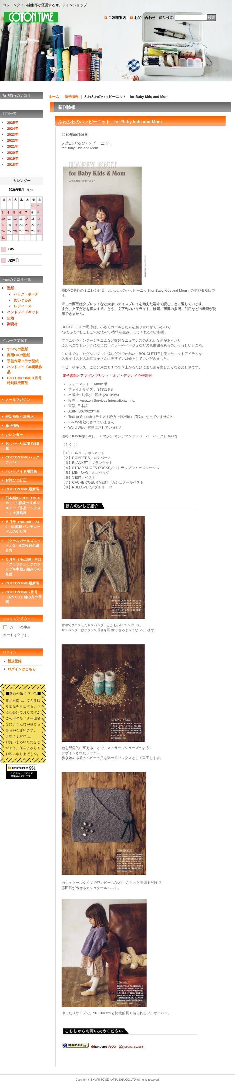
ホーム (54, 97)
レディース (22, 306)
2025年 (12, 123)
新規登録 (15, 661)
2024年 (12, 129)
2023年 (12, 134)
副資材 (12, 324)
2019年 (12, 159)
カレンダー (14, 434)
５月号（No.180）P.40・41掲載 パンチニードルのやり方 (22, 527)
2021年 (12, 146)
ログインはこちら (22, 669)
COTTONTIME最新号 (22, 489)
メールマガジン (17, 400)
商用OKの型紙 (18, 355)
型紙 (10, 288)
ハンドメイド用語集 (21, 471)
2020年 (12, 153)
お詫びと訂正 (15, 480)
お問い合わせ (144, 18)
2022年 (12, 140)
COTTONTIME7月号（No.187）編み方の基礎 (23, 597)
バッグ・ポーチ (26, 294)
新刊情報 (12, 426)
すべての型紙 (17, 349)
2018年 (12, 164)
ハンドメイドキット (23, 312)
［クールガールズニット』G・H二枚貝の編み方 (23, 546)
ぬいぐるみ (22, 300)
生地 (10, 318)
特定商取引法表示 (19, 416)
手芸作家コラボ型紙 (23, 361)
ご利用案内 (117, 18)
